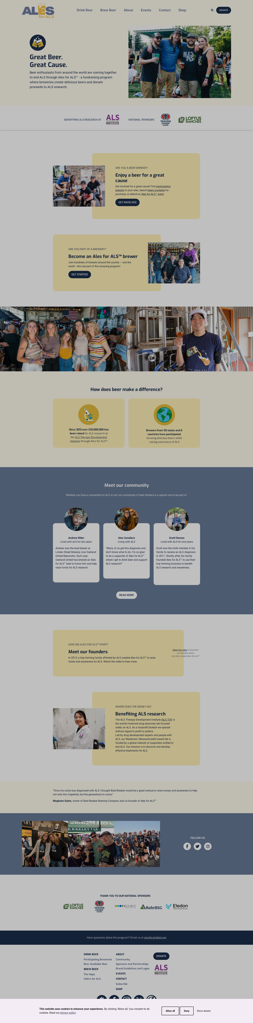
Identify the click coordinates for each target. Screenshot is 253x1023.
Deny (186, 1010)
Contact (165, 10)
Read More (126, 595)
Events (146, 10)
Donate (223, 10)
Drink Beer (85, 10)
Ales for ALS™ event (152, 194)
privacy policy (68, 1012)
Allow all (170, 1010)
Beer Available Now (95, 964)
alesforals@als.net (155, 937)
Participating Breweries (98, 959)
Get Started (79, 274)
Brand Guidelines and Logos (132, 968)
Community (123, 959)
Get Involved (127, 202)
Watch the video (179, 650)
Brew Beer (108, 10)
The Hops (89, 974)
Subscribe (122, 984)
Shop (182, 10)
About (128, 10)
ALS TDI (166, 719)
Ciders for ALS (92, 978)
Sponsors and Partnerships (132, 964)
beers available (156, 190)
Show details (204, 1010)
